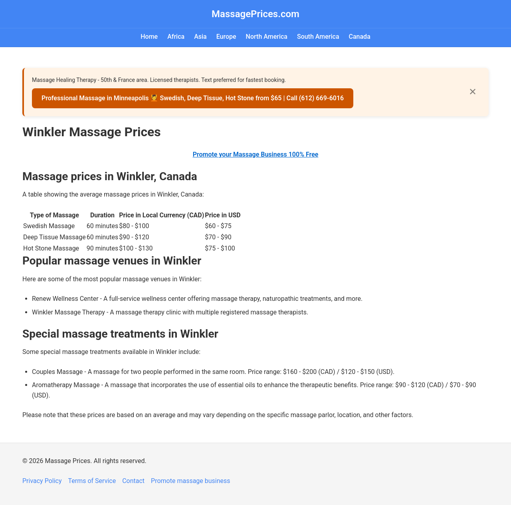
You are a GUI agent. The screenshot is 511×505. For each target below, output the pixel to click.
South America (318, 36)
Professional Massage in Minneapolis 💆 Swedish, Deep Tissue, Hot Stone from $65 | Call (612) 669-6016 (193, 98)
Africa (175, 36)
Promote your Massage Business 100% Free (256, 154)
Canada (359, 36)
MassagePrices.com (255, 14)
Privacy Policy (42, 481)
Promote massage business (190, 481)
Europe (226, 36)
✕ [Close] (473, 91)
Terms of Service (92, 481)
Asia (200, 36)
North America (266, 36)
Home (149, 36)
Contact (133, 481)
